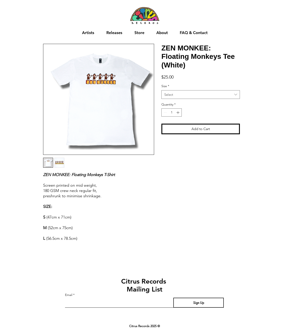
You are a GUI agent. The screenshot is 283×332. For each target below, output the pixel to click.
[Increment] (178, 112)
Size (165, 86)
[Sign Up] (198, 303)
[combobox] (200, 94)
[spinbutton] (172, 112)
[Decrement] (165, 112)
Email (68, 294)
